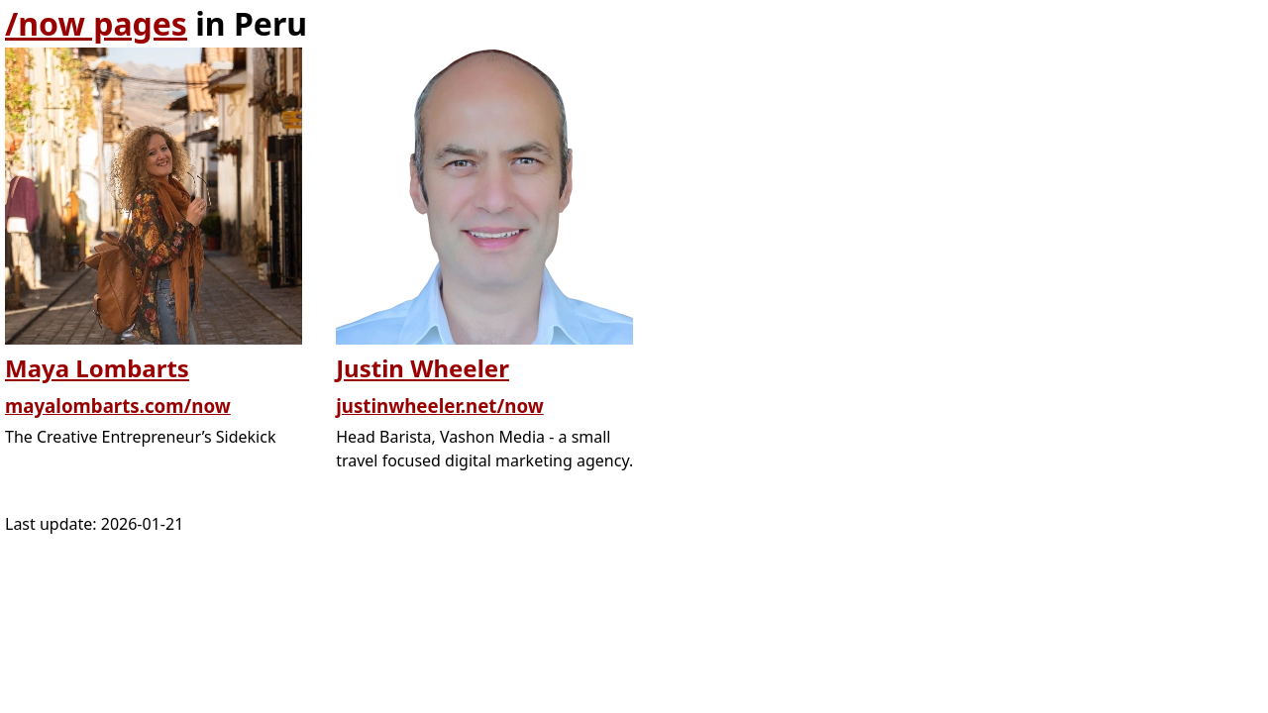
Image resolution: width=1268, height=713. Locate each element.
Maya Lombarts (97, 368)
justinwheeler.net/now (440, 405)
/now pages (96, 23)
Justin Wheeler (422, 368)
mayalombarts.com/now (118, 405)
